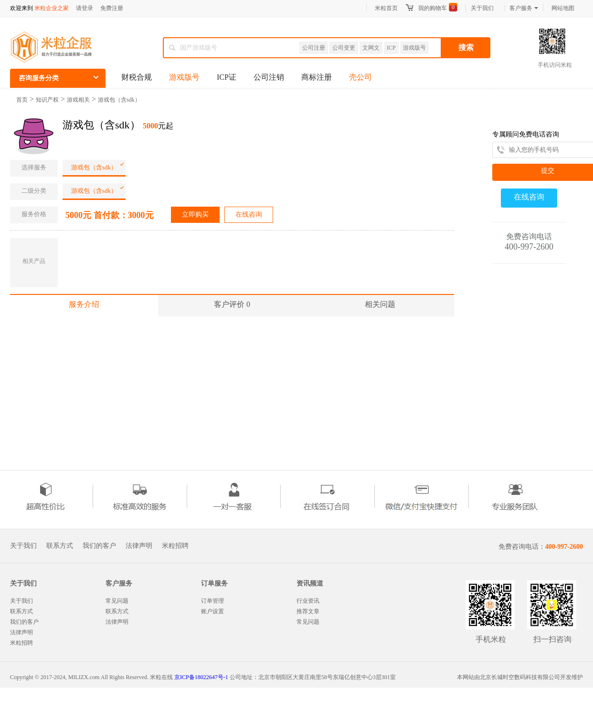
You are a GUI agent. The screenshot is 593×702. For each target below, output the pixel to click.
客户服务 (523, 8)
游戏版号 (414, 47)
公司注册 (313, 47)
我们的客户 (99, 546)
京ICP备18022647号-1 (201, 677)
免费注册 (111, 8)
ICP (391, 47)
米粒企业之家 (51, 8)
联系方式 (59, 546)
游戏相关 (78, 99)
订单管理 (212, 600)
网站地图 (562, 8)
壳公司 (360, 77)
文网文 (371, 47)
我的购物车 (432, 8)
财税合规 (136, 77)
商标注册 (316, 77)
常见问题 (117, 600)
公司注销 (269, 77)
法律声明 (139, 546)
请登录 (84, 8)
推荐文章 (307, 611)
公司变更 (343, 47)
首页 (22, 99)
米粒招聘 (175, 546)
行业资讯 (307, 600)
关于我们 (482, 8)
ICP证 (226, 77)
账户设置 (212, 611)
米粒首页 (386, 8)
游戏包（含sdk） (119, 99)
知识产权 (47, 99)
